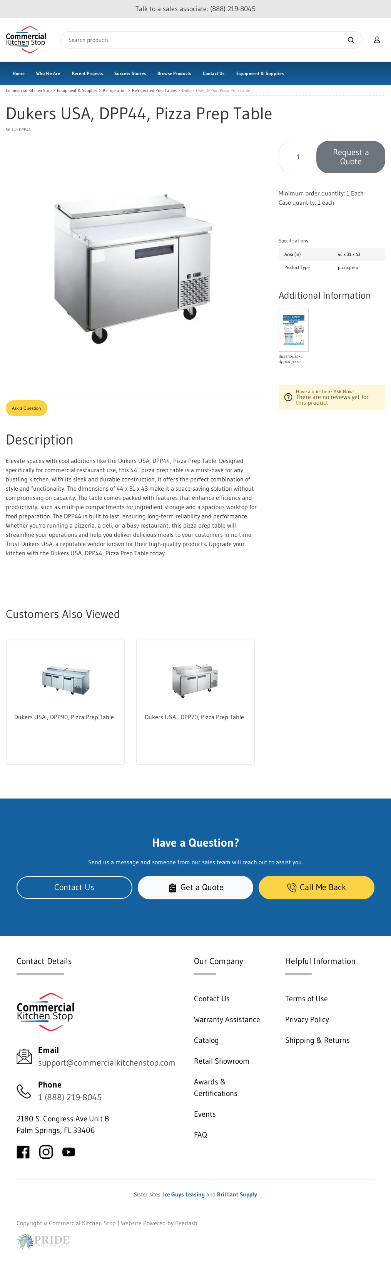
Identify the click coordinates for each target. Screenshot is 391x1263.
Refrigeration (115, 90)
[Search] (211, 39)
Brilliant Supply (237, 1194)
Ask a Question (26, 408)
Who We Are (48, 73)
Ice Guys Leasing (184, 1194)
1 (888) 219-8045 (70, 1097)
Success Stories (130, 73)
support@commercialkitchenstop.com (106, 1063)
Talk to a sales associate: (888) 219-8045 (195, 9)
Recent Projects (87, 73)
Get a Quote (196, 887)
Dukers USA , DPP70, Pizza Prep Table (194, 716)
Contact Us (214, 73)
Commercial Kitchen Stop (29, 90)
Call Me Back (316, 887)
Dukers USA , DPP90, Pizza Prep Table (64, 716)
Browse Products (174, 73)
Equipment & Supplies (260, 73)
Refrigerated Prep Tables (154, 90)
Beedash (186, 1223)
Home (19, 73)
